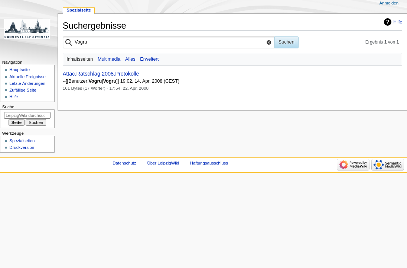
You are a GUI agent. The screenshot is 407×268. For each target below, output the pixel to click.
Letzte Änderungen (27, 83)
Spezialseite (78, 10)
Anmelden (389, 3)
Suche (8, 107)
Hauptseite (19, 69)
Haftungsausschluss (209, 163)
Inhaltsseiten (79, 59)
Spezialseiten (22, 140)
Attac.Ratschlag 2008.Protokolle (101, 74)
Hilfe (397, 22)
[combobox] (169, 42)
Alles (130, 59)
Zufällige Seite (22, 90)
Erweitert (149, 59)
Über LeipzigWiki (163, 163)
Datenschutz (124, 163)
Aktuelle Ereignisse (27, 76)
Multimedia (109, 59)
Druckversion (21, 147)
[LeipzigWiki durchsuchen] (27, 115)
